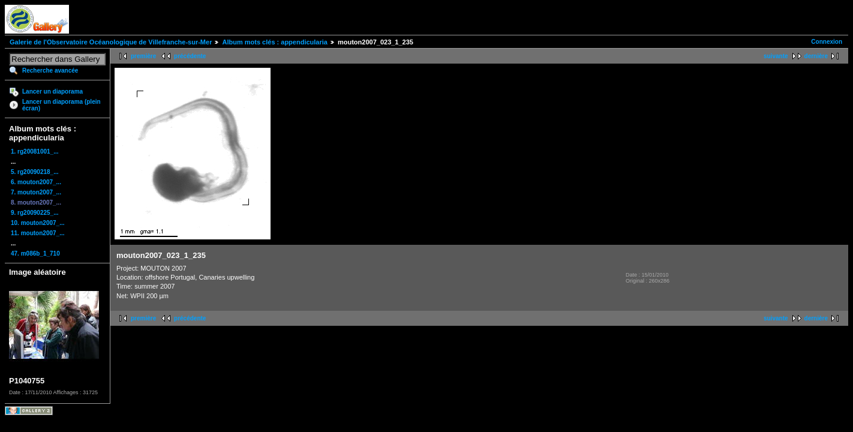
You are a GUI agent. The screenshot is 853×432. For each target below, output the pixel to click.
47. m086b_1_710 (35, 253)
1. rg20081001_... (35, 151)
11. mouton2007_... (37, 233)
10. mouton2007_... (37, 223)
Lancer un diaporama (52, 91)
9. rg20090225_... (35, 212)
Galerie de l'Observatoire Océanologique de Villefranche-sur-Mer (111, 42)
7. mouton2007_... (36, 192)
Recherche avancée (50, 70)
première (143, 56)
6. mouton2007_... (36, 182)
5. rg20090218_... (35, 172)
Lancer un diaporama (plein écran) (61, 105)
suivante (776, 56)
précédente (190, 56)
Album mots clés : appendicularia (274, 42)
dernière (816, 56)
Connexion (826, 41)
